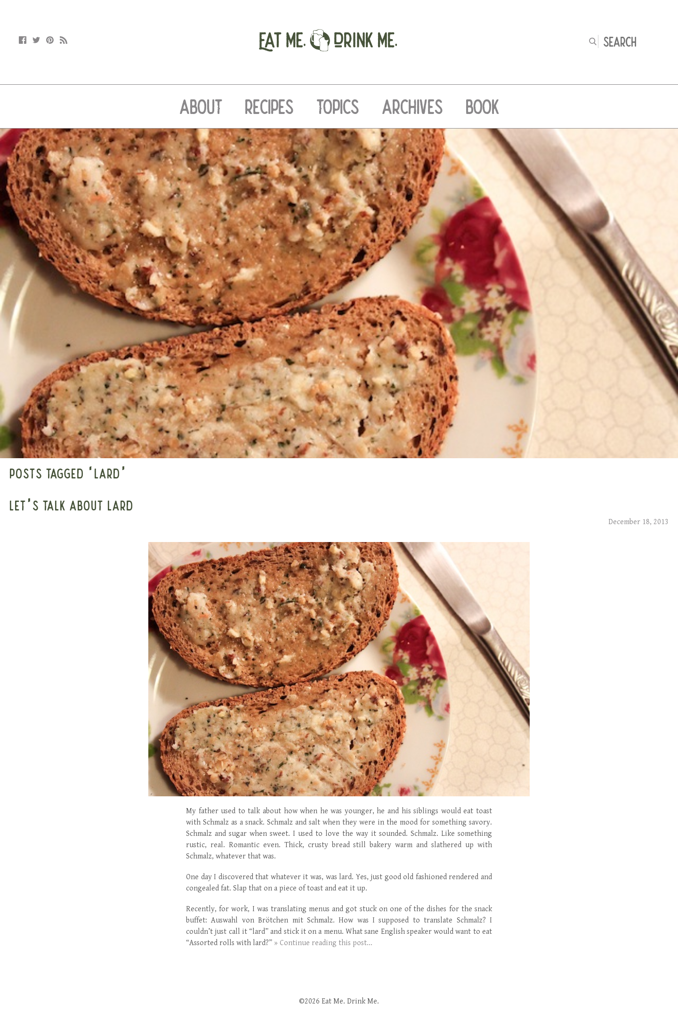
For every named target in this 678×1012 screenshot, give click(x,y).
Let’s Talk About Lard (71, 505)
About (200, 106)
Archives (412, 106)
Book (482, 106)
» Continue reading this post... (323, 943)
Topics (337, 106)
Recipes (269, 106)
